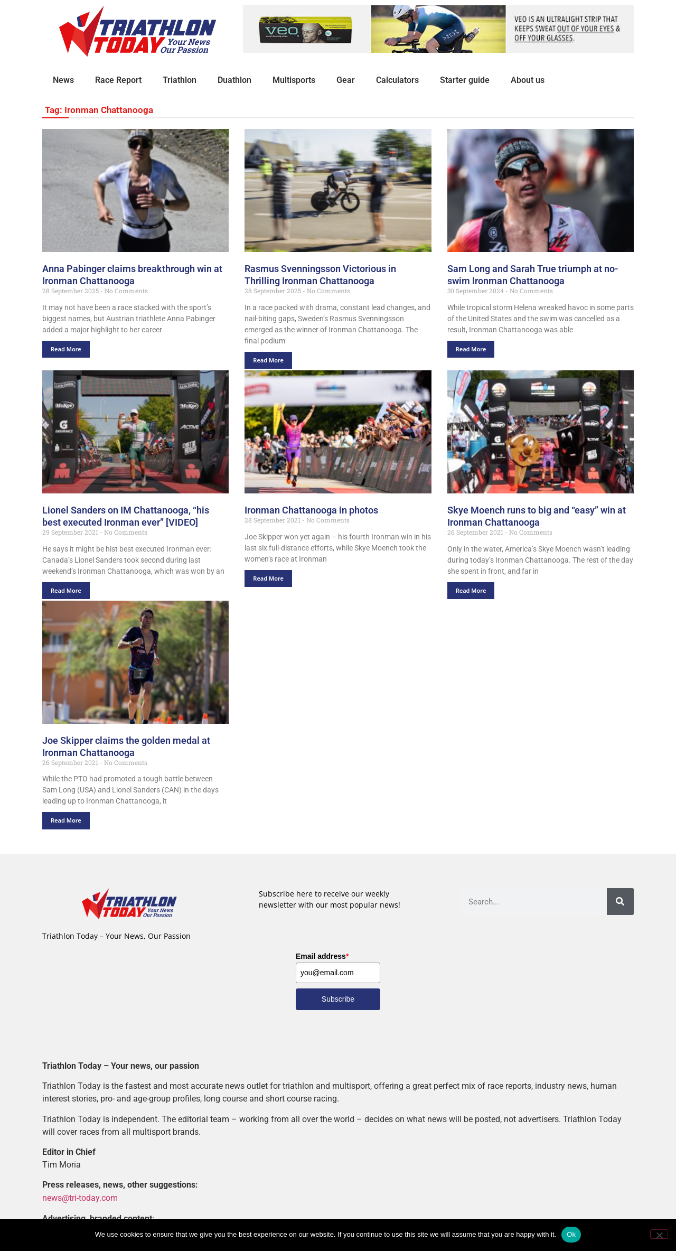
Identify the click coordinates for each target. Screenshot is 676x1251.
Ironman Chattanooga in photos (311, 510)
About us (527, 80)
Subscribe (338, 999)
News (63, 80)
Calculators (397, 80)
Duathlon (234, 80)
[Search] (620, 901)
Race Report (118, 80)
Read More (66, 349)
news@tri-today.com (80, 1198)
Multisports (294, 80)
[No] (659, 1234)
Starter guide (465, 80)
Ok (571, 1234)
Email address (322, 956)
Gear (345, 80)
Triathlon (179, 80)
